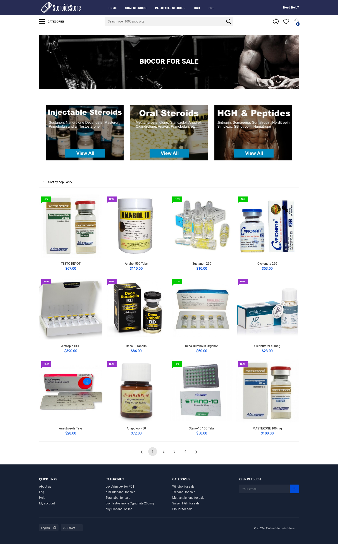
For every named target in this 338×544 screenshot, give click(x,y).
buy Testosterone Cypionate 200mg (130, 503)
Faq (41, 492)
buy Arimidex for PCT (120, 486)
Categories (51, 21)
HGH (197, 8)
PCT (211, 8)
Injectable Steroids (170, 8)
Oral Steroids (135, 8)
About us (45, 486)
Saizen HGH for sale (186, 503)
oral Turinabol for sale (120, 492)
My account (47, 503)
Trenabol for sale (183, 492)
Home (113, 8)
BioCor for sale (182, 509)
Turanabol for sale (118, 497)
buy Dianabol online (119, 509)
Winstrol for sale (183, 486)
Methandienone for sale (188, 497)
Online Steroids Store (280, 528)
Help (42, 497)
